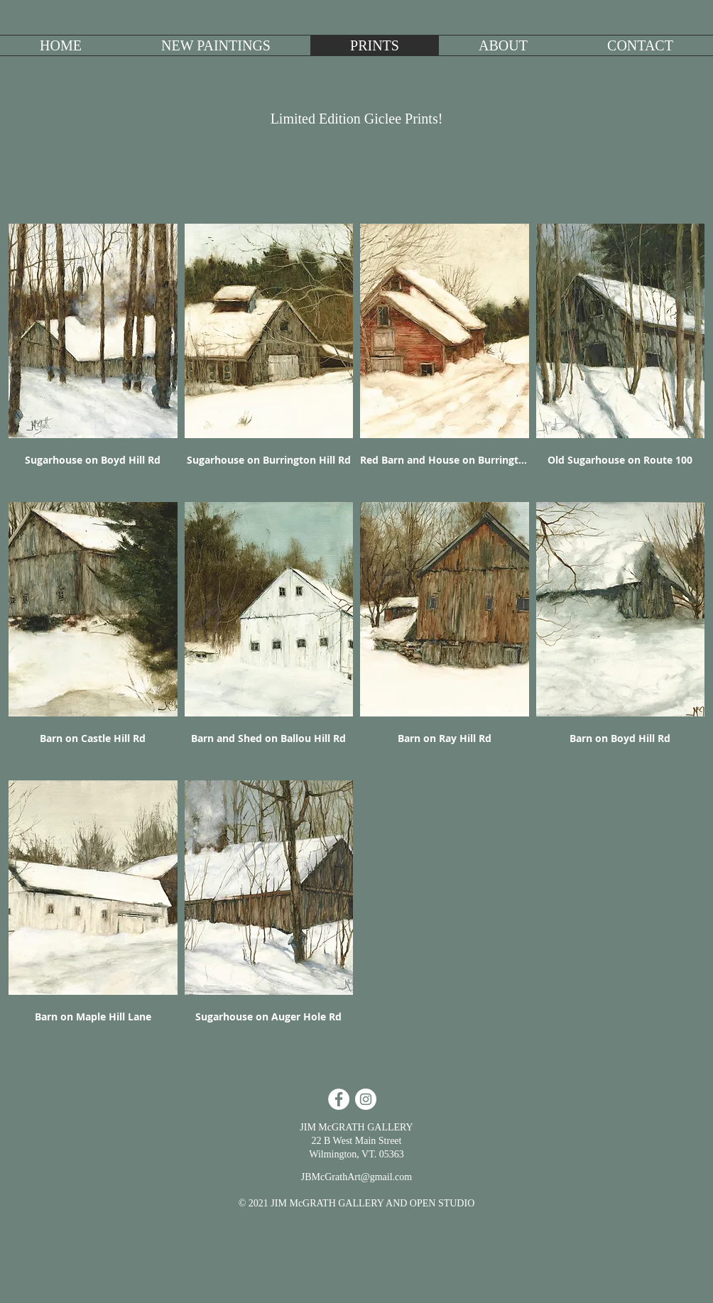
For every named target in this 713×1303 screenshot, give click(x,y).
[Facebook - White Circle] (338, 1099)
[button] (215, 45)
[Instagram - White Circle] (365, 1099)
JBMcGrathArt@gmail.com (356, 1177)
